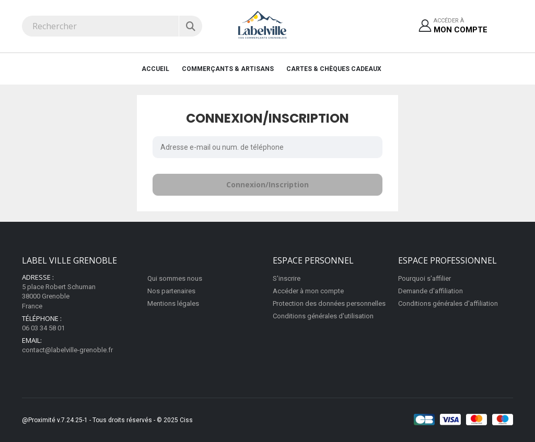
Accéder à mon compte (308, 291)
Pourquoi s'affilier (424, 278)
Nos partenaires (171, 291)
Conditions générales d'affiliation (448, 303)
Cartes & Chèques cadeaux (333, 69)
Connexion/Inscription (267, 184)
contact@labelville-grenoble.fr (67, 350)
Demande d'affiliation (430, 291)
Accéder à (460, 26)
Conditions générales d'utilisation (323, 316)
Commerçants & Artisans (228, 69)
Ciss (186, 420)
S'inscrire (286, 278)
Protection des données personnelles (329, 303)
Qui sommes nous (174, 278)
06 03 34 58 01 (43, 328)
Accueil (155, 69)
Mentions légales (173, 303)
